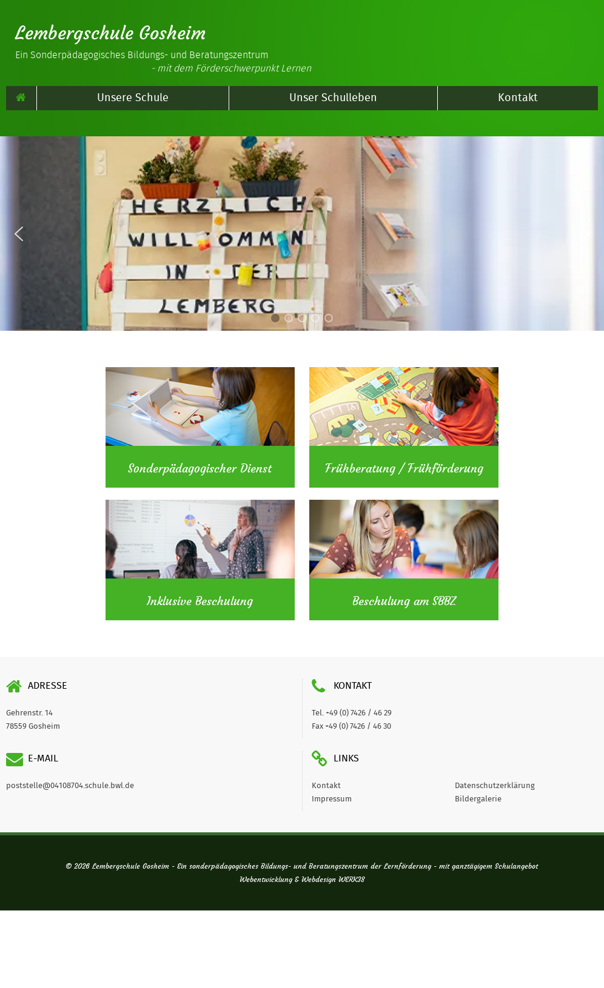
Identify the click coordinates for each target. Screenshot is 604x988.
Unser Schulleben (333, 98)
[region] (302, 233)
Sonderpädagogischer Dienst (200, 469)
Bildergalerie (478, 799)
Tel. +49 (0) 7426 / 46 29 (352, 713)
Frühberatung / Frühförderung (404, 469)
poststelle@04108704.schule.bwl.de (70, 786)
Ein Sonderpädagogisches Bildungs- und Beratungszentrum (163, 62)
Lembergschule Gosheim (110, 33)
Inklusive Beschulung (200, 601)
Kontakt (518, 98)
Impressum (332, 799)
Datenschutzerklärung (495, 786)
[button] (19, 234)
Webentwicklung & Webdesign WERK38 (302, 879)
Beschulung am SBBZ (404, 601)
